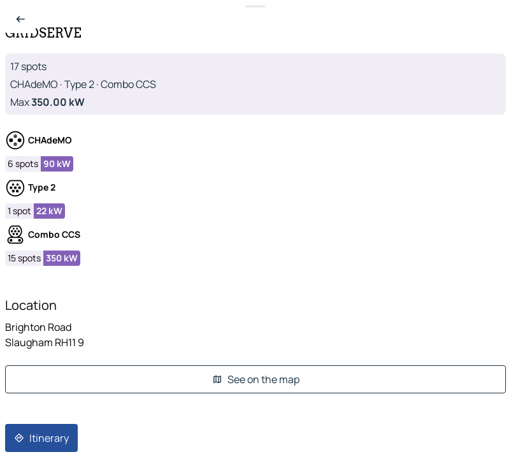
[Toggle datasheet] (255, 6)
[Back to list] (20, 19)
